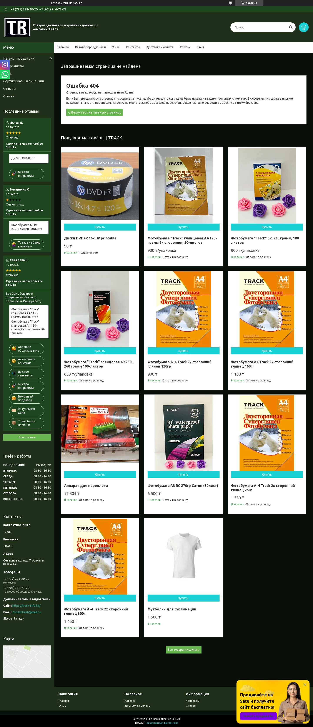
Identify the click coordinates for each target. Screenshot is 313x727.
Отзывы (9, 88)
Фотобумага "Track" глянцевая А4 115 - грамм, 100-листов (25, 313)
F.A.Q (200, 47)
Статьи (185, 47)
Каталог (130, 700)
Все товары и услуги (182, 649)
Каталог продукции (89, 47)
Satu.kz (176, 718)
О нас (116, 47)
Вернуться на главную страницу (96, 112)
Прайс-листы (13, 66)
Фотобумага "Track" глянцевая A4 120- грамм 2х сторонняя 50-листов (182, 240)
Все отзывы (27, 437)
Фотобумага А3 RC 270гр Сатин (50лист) (183, 486)
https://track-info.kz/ (26, 605)
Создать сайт (59, 3)
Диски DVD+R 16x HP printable (90, 238)
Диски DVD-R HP (22, 158)
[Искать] (291, 27)
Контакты (133, 47)
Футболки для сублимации (172, 609)
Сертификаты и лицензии (23, 81)
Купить (100, 227)
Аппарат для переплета (86, 486)
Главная (63, 47)
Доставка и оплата (160, 47)
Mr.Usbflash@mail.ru (27, 612)
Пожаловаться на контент (161, 722)
